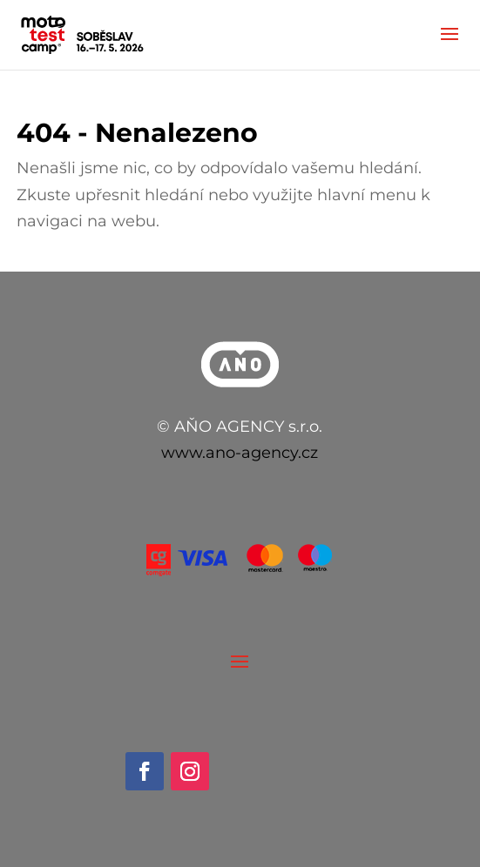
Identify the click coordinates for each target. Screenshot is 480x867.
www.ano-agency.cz (239, 452)
